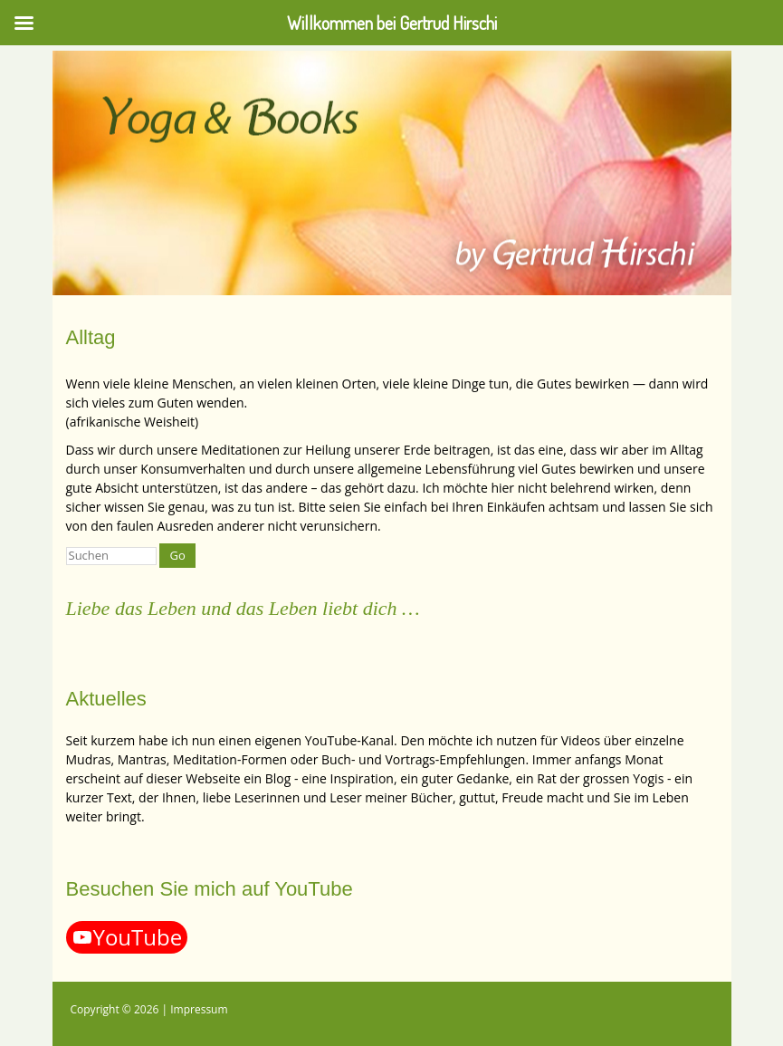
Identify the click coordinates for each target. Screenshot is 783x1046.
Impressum (198, 1009)
